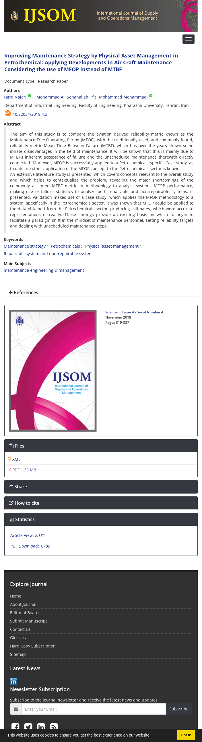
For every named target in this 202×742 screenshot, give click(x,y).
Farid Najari (15, 97)
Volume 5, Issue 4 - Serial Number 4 (134, 312)
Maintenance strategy (25, 246)
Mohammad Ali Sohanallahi (63, 97)
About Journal (23, 604)
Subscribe (179, 709)
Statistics (22, 519)
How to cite (24, 503)
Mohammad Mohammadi (123, 97)
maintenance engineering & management (44, 270)
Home (15, 596)
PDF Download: (30, 546)
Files (16, 446)
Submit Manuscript (28, 621)
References (23, 292)
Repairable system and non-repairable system (48, 253)
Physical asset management (112, 246)
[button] (153, 736)
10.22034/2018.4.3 (30, 114)
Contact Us (20, 629)
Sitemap (18, 654)
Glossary (18, 637)
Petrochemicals (65, 246)
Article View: (27, 535)
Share (18, 486)
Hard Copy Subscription (33, 646)
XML (14, 459)
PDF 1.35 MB (22, 470)
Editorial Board (24, 612)
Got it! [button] (186, 735)
